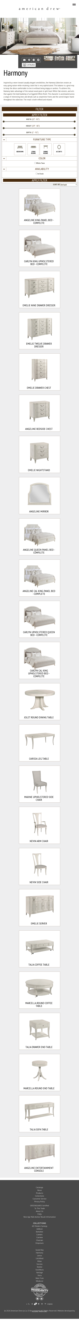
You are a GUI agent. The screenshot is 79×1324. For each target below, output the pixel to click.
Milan (39, 1261)
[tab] (39, 140)
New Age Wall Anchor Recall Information (39, 1217)
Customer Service (39, 1198)
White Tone (39, 163)
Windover (39, 1281)
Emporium (40, 1243)
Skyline (39, 1267)
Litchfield (39, 1258)
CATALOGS (29, 64)
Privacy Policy (39, 1201)
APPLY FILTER (39, 114)
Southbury (40, 1269)
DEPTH (28, 132)
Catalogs (39, 1187)
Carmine (39, 1237)
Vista (40, 1275)
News (39, 1190)
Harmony (39, 1252)
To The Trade (39, 1208)
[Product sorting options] (68, 184)
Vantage (39, 1272)
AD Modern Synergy (39, 1226)
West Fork (40, 1278)
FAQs (39, 1214)
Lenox (39, 1255)
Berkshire (39, 1232)
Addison (39, 1229)
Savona (39, 1264)
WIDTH (28, 119)
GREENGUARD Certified (39, 1205)
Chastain (39, 1240)
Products (39, 1193)
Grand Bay (40, 1250)
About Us (39, 1211)
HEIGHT (29, 126)
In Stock (39, 173)
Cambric (39, 1234)
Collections (39, 1196)
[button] (41, 139)
